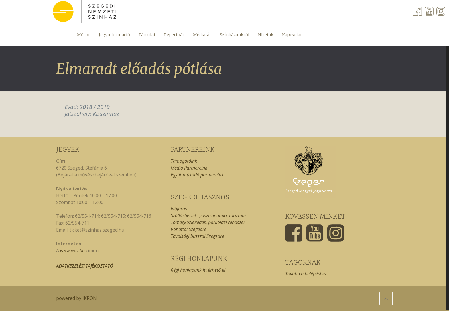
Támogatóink (184, 161)
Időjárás (179, 208)
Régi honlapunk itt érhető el (198, 270)
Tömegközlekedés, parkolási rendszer (208, 222)
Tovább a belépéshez (306, 274)
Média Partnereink (189, 168)
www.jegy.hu (72, 250)
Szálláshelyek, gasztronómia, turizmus (209, 215)
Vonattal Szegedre (188, 229)
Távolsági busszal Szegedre (197, 236)
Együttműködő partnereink (197, 175)
